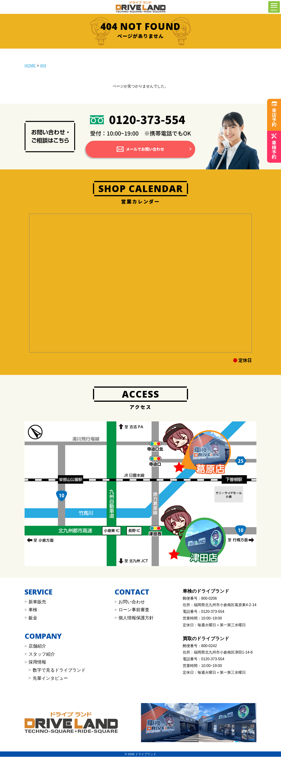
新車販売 (37, 605)
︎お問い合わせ (131, 605)
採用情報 (37, 665)
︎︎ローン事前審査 (133, 613)
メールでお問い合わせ (145, 151)
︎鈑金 (33, 621)
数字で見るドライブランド (59, 673)
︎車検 (33, 613)
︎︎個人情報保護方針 (136, 621)
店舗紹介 (37, 649)
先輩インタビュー (50, 681)
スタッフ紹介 (42, 657)
